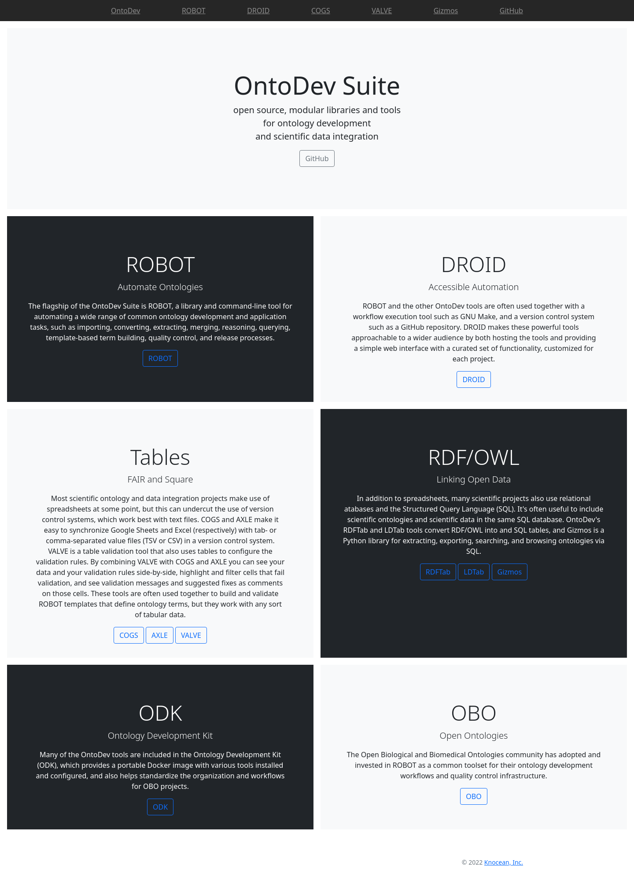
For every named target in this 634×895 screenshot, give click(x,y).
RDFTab (438, 572)
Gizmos (446, 10)
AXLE (159, 635)
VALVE (382, 10)
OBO (473, 796)
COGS (320, 10)
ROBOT (194, 10)
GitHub (511, 10)
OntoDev (125, 10)
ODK (160, 807)
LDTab (474, 572)
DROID (258, 10)
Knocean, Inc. (503, 862)
